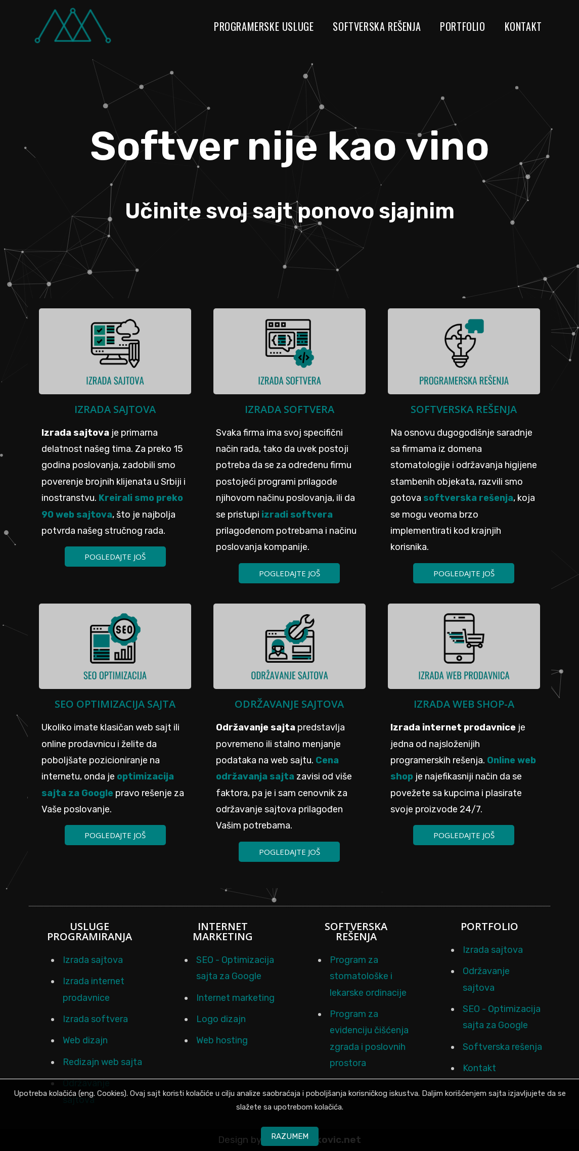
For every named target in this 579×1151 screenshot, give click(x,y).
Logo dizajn (221, 1019)
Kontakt (523, 26)
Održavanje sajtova (289, 704)
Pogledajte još (115, 556)
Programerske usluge (264, 26)
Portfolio (462, 26)
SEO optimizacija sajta (115, 704)
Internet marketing (235, 997)
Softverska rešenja (377, 26)
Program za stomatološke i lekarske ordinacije (368, 976)
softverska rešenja (468, 497)
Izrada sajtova (115, 409)
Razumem (289, 1136)
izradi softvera (297, 514)
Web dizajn (85, 1040)
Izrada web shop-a (464, 704)
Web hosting (222, 1040)
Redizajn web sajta (102, 1062)
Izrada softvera (289, 409)
